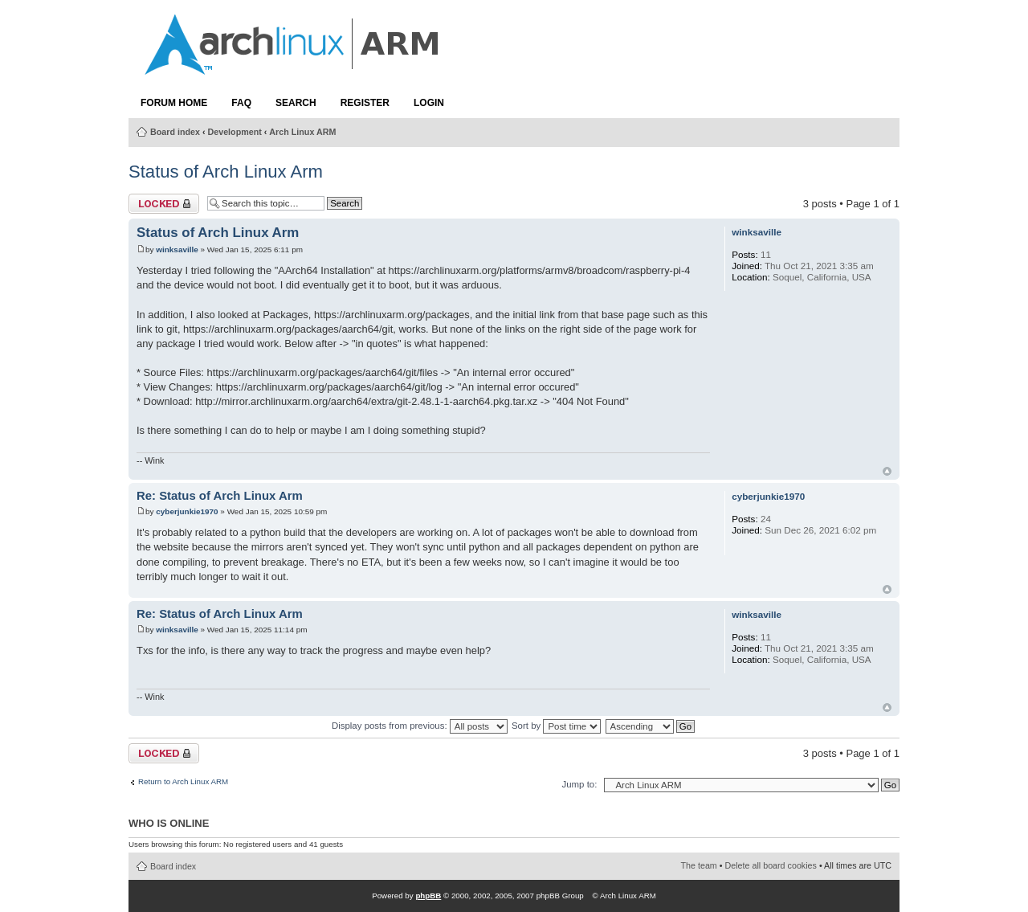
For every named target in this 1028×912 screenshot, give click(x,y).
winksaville (177, 249)
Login (429, 102)
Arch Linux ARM (302, 132)
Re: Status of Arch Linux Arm (220, 495)
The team (699, 865)
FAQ (241, 102)
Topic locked (163, 204)
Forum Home (174, 102)
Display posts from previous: (420, 725)
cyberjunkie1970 (187, 511)
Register (365, 102)
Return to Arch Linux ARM (183, 782)
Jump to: (579, 784)
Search (295, 102)
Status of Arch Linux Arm (225, 172)
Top (887, 471)
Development (235, 132)
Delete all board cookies (771, 865)
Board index (175, 132)
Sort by (556, 725)
